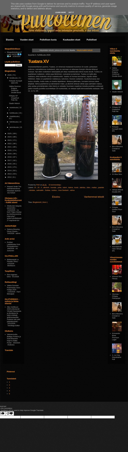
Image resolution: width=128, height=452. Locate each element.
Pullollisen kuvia (48, 40)
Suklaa (48, 190)
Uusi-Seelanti (63, 190)
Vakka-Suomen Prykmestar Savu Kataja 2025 (13, 287)
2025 (9, 133)
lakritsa (83, 187)
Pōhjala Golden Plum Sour (117, 209)
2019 (9, 154)
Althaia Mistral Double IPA (117, 191)
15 (35, 187)
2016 (9, 164)
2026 (9, 75)
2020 (9, 150)
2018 (9, 157)
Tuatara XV (38, 61)
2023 (9, 140)
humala (54, 187)
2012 (9, 177)
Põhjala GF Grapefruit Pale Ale (14, 98)
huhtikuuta (14, 113)
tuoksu (54, 190)
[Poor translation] (9, 413)
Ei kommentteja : (55, 185)
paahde (101, 187)
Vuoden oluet (27, 40)
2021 (9, 147)
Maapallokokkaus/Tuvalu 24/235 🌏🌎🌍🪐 (14, 54)
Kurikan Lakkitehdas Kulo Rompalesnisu (13, 244)
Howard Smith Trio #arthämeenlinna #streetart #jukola (14, 189)
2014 (9, 170)
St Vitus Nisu (117, 174)
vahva (72, 190)
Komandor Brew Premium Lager (116, 336)
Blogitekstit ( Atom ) (40, 202)
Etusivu (10, 40)
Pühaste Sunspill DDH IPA (15, 82)
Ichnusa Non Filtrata (117, 277)
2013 (9, 174)
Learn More (60, 12)
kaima (70, 187)
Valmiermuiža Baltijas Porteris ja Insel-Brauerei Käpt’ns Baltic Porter (14, 338)
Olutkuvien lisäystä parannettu (14, 207)
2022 (9, 144)
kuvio (76, 187)
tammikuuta (14, 127)
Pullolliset (92, 40)
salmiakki (40, 190)
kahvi (65, 187)
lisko (89, 187)
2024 (9, 137)
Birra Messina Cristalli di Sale (117, 148)
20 (39, 187)
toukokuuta (14, 107)
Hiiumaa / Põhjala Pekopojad (116, 296)
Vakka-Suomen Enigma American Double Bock (15, 89)
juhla (60, 187)
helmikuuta (14, 122)
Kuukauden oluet (71, 40)
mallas (94, 187)
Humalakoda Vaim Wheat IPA (117, 249)
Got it (71, 12)
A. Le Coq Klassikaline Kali (116, 357)
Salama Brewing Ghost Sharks (13, 230)
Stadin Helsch (14, 103)
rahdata (32, 190)
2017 (9, 160)
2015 (9, 167)
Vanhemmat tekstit (94, 196)
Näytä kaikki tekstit (84, 50)
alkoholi (46, 187)
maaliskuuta (14, 116)
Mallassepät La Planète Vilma (12, 260)
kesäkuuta (14, 78)
